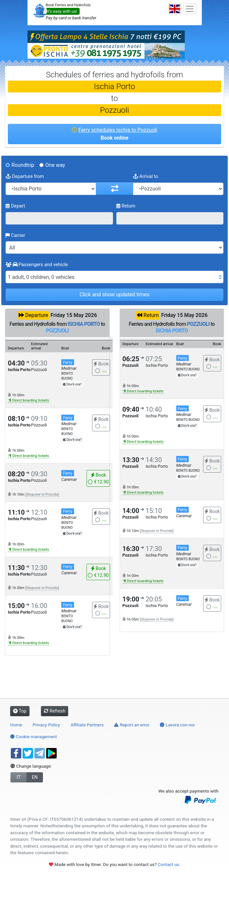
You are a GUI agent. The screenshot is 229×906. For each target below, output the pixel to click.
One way (55, 165)
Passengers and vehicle (37, 264)
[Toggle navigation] (190, 8)
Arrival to (145, 176)
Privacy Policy (46, 724)
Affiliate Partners (87, 724)
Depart (15, 206)
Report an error (131, 724)
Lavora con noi (177, 724)
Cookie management (33, 736)
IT (19, 777)
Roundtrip (22, 165)
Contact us (168, 864)
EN (35, 777)
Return (126, 206)
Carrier (15, 235)
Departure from (25, 176)
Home (16, 724)
